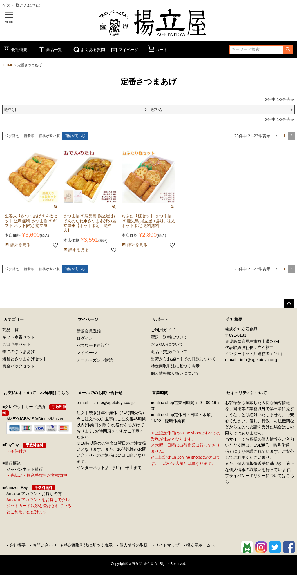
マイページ (124, 49)
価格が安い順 (49, 136)
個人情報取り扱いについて (175, 373)
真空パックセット (18, 366)
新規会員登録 (89, 331)
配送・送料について (169, 337)
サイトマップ (167, 545)
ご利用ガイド (163, 329)
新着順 (29, 136)
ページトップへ (289, 303)
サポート (160, 319)
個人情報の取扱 (133, 545)
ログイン (85, 338)
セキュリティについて (246, 392)
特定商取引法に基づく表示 (175, 366)
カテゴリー (13, 319)
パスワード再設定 (93, 345)
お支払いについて (167, 344)
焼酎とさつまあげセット (24, 358)
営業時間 (160, 392)
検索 (287, 50)
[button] (277, 136)
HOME (8, 65)
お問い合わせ (44, 545)
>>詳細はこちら (52, 392)
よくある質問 (88, 49)
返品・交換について (169, 351)
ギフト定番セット (18, 337)
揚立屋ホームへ (200, 545)
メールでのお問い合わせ (100, 392)
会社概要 (14, 49)
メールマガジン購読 (95, 360)
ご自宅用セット (16, 344)
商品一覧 (49, 49)
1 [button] (284, 136)
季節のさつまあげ (18, 351)
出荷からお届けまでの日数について (183, 358)
